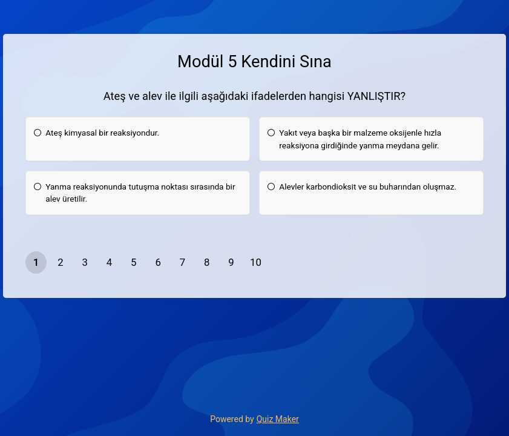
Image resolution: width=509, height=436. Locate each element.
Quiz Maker (278, 419)
